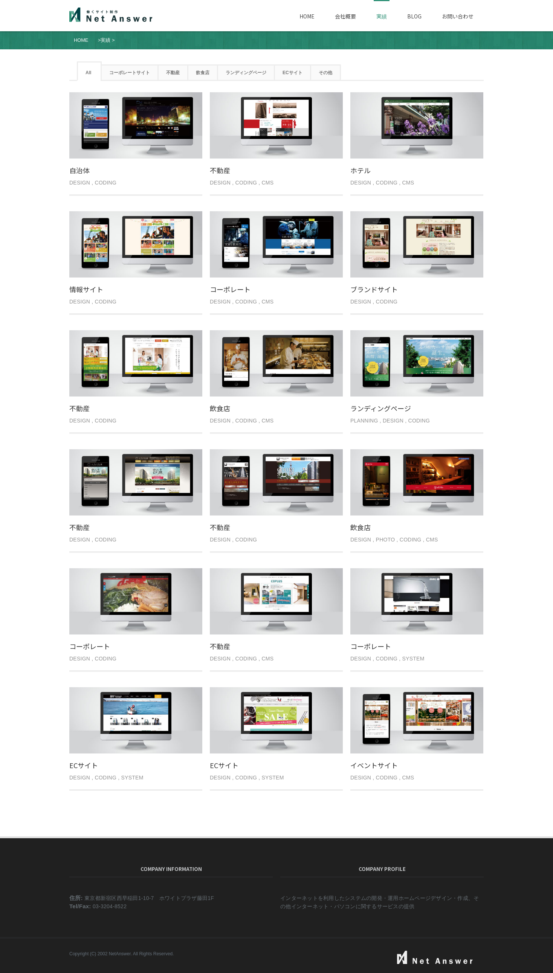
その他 (325, 72)
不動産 (173, 72)
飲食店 (202, 72)
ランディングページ (246, 72)
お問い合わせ (458, 16)
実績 (381, 16)
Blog (414, 16)
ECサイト (292, 72)
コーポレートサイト (129, 72)
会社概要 (345, 16)
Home (307, 16)
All (88, 72)
